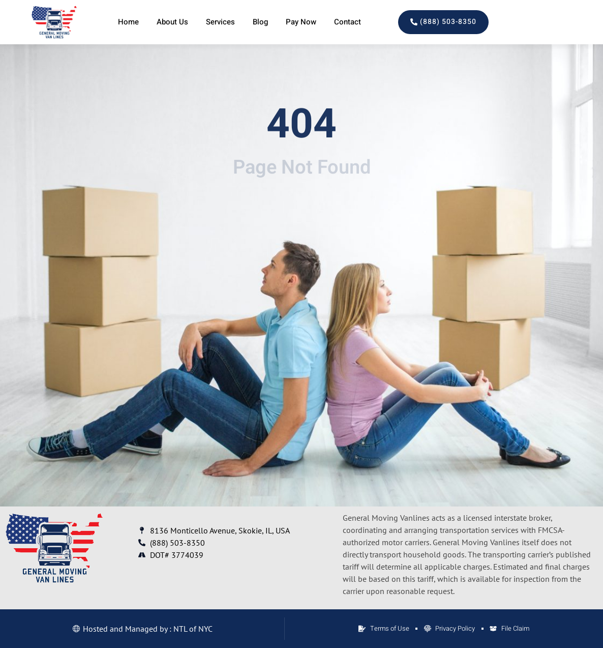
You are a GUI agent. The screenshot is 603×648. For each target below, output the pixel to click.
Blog (260, 21)
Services (220, 21)
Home (128, 21)
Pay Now (301, 21)
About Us (172, 21)
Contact (347, 21)
